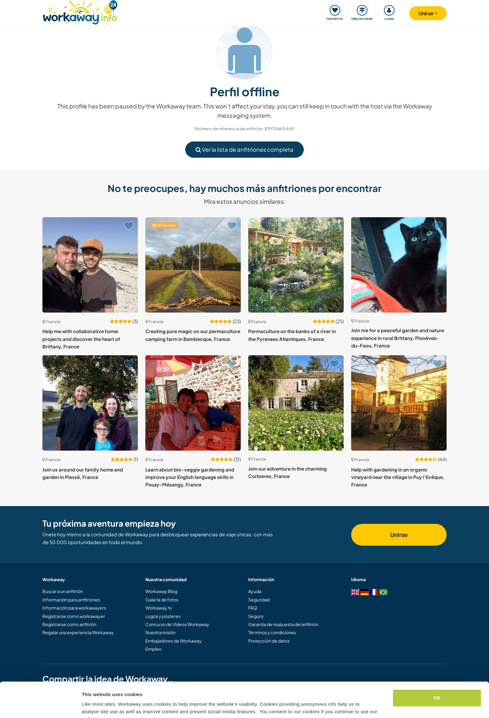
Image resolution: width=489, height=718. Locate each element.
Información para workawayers (74, 607)
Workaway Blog (161, 591)
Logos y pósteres (163, 616)
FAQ (252, 607)
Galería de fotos (161, 599)
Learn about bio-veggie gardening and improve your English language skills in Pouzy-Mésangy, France (189, 477)
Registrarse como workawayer (73, 616)
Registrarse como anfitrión (69, 624)
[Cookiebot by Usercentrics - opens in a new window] (40, 706)
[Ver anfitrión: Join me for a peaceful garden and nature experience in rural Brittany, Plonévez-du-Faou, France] (399, 265)
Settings (91, 705)
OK (437, 667)
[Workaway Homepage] (80, 12)
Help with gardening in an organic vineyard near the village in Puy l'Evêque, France (397, 477)
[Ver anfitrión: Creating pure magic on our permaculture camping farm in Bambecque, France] (193, 265)
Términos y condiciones (272, 632)
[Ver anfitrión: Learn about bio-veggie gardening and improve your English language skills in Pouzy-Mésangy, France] (193, 403)
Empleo (153, 649)
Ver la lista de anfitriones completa (244, 149)
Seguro (256, 616)
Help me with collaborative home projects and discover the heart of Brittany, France (81, 338)
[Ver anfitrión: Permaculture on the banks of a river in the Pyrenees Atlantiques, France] (296, 265)
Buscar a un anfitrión (62, 591)
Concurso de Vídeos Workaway (177, 624)
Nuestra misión (160, 632)
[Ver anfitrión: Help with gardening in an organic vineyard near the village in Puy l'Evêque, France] (399, 403)
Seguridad (259, 599)
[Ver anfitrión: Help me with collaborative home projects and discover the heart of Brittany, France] (90, 265)
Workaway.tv (158, 607)
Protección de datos (269, 641)
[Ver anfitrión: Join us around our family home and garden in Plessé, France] (90, 403)
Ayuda (254, 591)
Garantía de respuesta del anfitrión (283, 624)
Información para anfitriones (71, 599)
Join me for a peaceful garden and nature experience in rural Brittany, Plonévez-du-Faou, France (397, 337)
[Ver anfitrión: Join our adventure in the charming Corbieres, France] (296, 403)
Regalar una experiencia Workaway (78, 632)
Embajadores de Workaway (173, 641)
